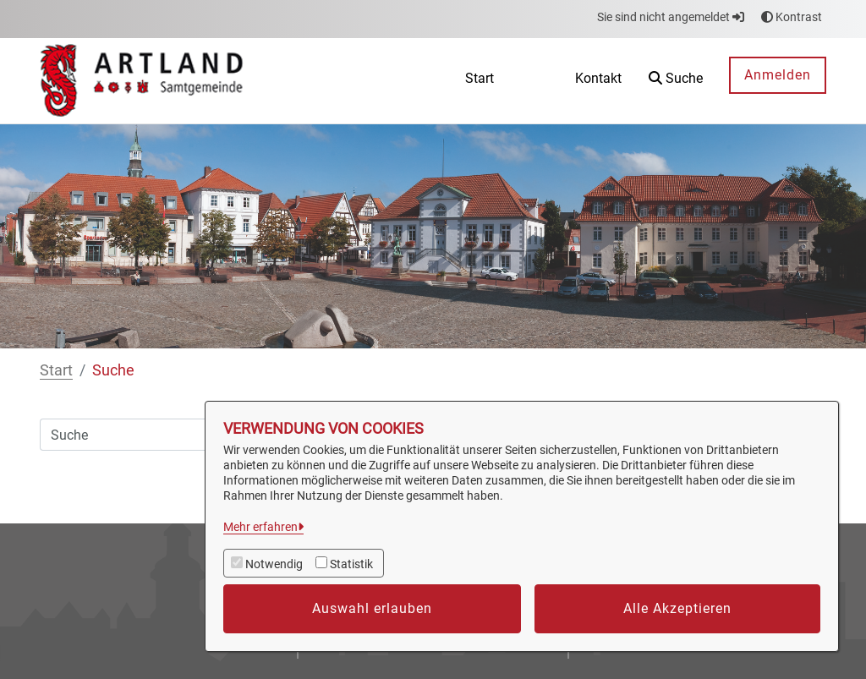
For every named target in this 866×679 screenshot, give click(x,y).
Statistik (351, 564)
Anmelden (777, 75)
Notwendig (274, 564)
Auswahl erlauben (372, 608)
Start (56, 370)
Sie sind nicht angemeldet (670, 17)
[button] (675, 80)
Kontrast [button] (791, 17)
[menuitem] (479, 80)
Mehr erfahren (260, 527)
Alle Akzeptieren (677, 608)
